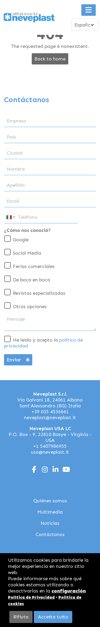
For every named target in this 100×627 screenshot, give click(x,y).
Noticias (50, 523)
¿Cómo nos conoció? (27, 230)
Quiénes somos (50, 501)
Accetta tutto (53, 617)
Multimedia (50, 512)
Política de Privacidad (31, 597)
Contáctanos (50, 534)
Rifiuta (21, 617)
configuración (68, 591)
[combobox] (10, 217)
